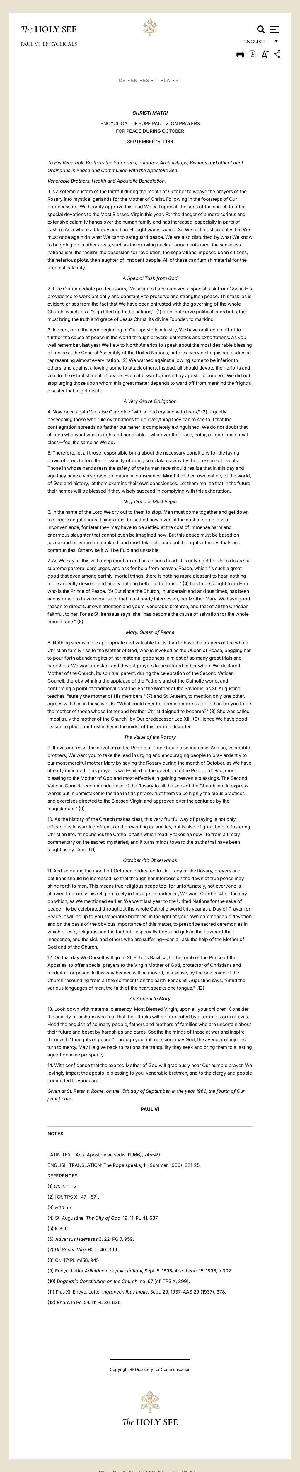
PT (178, 80)
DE (122, 80)
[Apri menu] (273, 29)
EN (134, 80)
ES (146, 80)
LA (167, 80)
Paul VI (31, 44)
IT (156, 80)
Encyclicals (60, 44)
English (257, 43)
